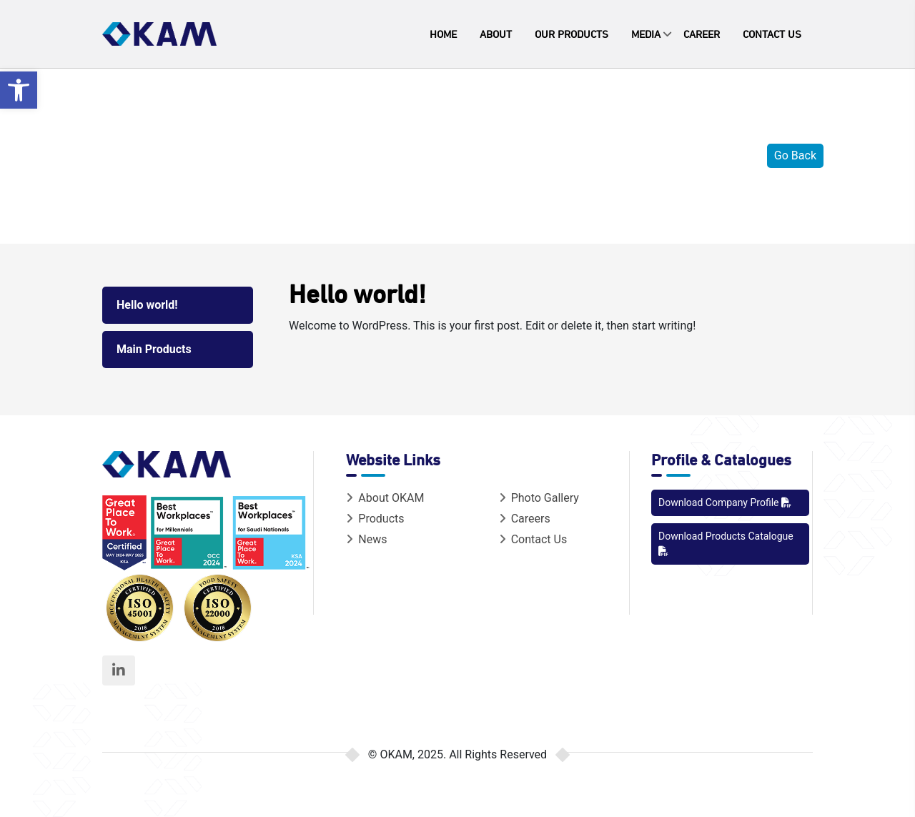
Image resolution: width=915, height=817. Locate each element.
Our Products (571, 34)
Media (646, 34)
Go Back (795, 155)
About (496, 34)
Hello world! (147, 305)
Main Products (154, 349)
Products (375, 518)
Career (701, 34)
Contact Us (772, 34)
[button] (18, 90)
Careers (524, 518)
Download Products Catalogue (725, 543)
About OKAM (385, 498)
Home (443, 34)
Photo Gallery (539, 498)
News (366, 539)
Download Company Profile (724, 502)
